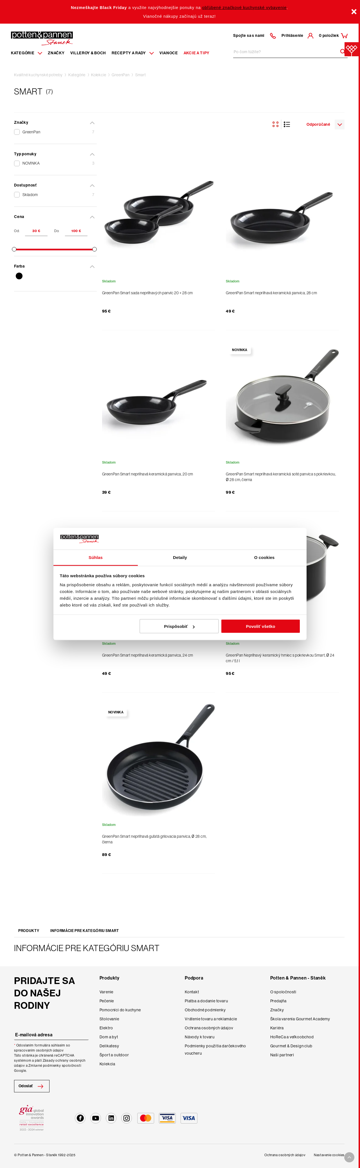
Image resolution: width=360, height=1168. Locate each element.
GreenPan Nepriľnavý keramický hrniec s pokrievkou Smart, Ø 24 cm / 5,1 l (280, 658)
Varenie (107, 992)
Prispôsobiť (179, 626)
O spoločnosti (283, 992)
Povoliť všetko (260, 626)
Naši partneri (282, 1055)
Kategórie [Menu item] (26, 53)
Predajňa (278, 1001)
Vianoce (168, 53)
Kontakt (192, 992)
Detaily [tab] (180, 557)
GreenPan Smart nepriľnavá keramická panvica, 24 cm (147, 655)
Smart (140, 75)
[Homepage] (42, 38)
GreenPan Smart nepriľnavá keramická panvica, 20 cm (147, 474)
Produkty (28, 931)
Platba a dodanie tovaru (206, 1001)
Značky (56, 53)
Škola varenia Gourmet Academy (300, 1019)
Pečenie (107, 1001)
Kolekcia (107, 1064)
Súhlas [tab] (96, 557)
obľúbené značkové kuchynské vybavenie (244, 7)
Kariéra (277, 1028)
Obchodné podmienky (205, 1010)
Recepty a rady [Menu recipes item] (133, 53)
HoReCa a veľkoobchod (292, 1037)
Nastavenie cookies (329, 1155)
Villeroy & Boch (88, 53)
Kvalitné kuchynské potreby (38, 75)
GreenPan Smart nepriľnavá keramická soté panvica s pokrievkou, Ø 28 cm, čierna (281, 477)
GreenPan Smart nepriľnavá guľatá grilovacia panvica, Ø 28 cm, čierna (154, 839)
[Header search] (341, 52)
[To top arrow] (349, 1157)
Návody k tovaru (200, 1037)
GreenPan (120, 75)
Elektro (106, 1028)
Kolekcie (98, 75)
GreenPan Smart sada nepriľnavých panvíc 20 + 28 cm (147, 293)
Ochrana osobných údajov (209, 1028)
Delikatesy (109, 1046)
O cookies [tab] (264, 557)
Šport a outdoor (114, 1055)
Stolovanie (109, 1019)
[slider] (14, 249)
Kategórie (77, 75)
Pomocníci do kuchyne (120, 1010)
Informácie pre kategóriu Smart (84, 931)
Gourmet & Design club (291, 1046)
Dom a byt (109, 1037)
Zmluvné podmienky (44, 1066)
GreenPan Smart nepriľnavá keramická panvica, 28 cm (271, 293)
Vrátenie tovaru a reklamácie (211, 1019)
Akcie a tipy (197, 53)
